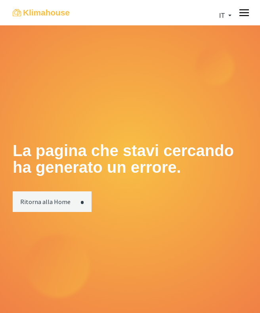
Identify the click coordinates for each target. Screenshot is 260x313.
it (222, 15)
